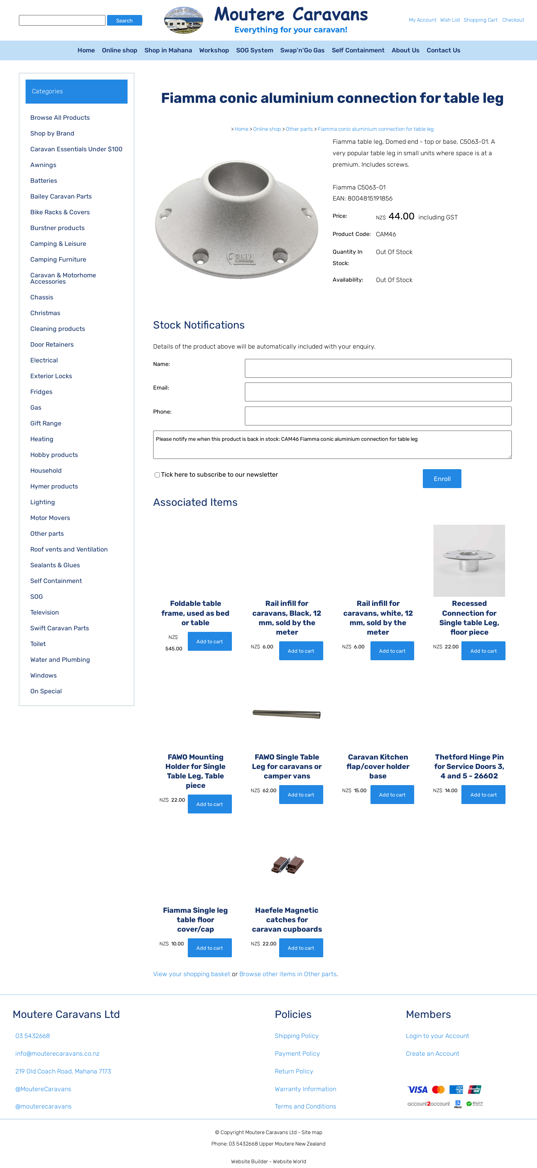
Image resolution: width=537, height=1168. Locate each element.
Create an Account (432, 1053)
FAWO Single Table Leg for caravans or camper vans (287, 766)
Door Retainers (52, 344)
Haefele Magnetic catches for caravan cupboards (287, 920)
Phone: (162, 412)
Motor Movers (50, 518)
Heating (42, 439)
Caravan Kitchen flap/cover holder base (377, 766)
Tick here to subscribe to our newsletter (216, 474)
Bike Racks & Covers (60, 212)
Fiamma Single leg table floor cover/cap (195, 920)
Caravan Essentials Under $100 (76, 149)
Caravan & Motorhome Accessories (63, 278)
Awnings (43, 165)
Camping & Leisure (58, 243)
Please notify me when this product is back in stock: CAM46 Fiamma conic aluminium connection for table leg (332, 445)
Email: (161, 387)
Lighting (42, 502)
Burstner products (57, 228)
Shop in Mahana (168, 50)
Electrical (44, 360)
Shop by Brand (52, 133)
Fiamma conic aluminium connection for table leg (376, 129)
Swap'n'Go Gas (302, 50)
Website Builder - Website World (268, 1161)
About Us (406, 50)
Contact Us (444, 50)
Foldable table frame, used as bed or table (195, 613)
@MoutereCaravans (43, 1089)
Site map (312, 1132)
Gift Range (45, 423)
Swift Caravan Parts (59, 628)
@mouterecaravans (43, 1106)
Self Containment (358, 50)
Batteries (43, 180)
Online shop (119, 50)
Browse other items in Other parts (288, 974)
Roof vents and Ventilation (69, 549)
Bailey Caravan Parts (61, 196)
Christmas (45, 313)
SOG (36, 596)
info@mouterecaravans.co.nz (57, 1053)
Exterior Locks (51, 376)
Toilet (38, 644)
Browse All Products (60, 117)
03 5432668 (32, 1036)
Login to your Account (437, 1036)
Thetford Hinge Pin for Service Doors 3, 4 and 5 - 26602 (469, 766)
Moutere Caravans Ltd (271, 1132)
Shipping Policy (297, 1036)
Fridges (41, 392)
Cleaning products (57, 328)
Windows (43, 675)
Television (44, 612)
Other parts (47, 533)
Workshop (214, 50)
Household (46, 470)
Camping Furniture (58, 259)
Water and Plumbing (60, 659)
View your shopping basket (191, 974)
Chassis (41, 297)
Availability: (348, 280)
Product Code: (352, 234)
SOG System (254, 50)
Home (86, 50)
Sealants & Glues (55, 565)
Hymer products (54, 486)
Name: (161, 364)
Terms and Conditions (305, 1106)
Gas (35, 407)
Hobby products (54, 455)
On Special (46, 691)
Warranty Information (305, 1089)
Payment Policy (297, 1053)
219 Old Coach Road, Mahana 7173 (63, 1071)
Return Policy (294, 1071)
